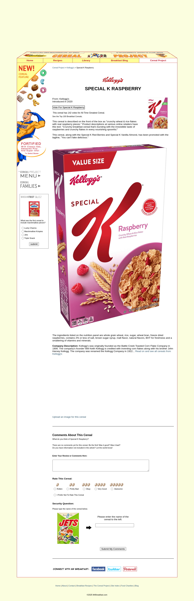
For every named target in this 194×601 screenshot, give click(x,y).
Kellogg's (70, 68)
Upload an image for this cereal (69, 417)
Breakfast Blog (119, 60)
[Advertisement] (97, 27)
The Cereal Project (101, 588)
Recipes (57, 60)
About (64, 588)
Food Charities (127, 588)
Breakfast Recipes (84, 588)
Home (30, 60)
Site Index (115, 588)
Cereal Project (158, 60)
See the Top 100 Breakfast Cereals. (67, 116)
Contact (71, 588)
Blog (136, 588)
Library (86, 60)
